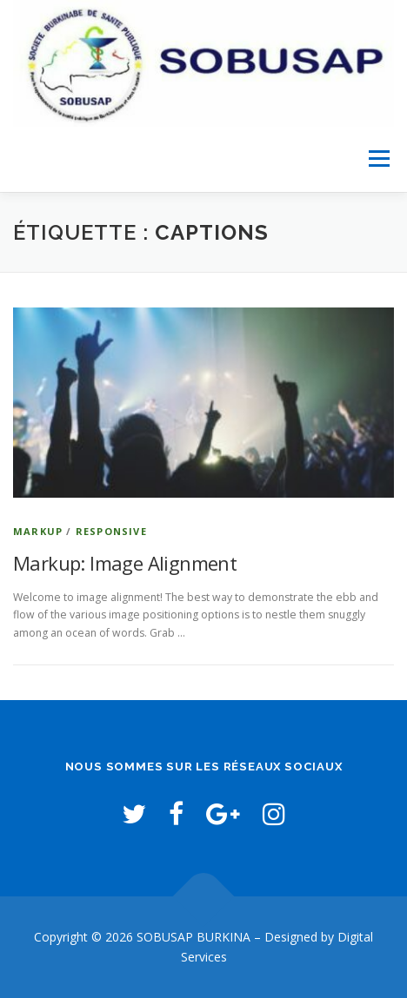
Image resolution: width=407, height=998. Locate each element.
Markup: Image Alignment (125, 563)
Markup (38, 531)
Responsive (111, 531)
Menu (378, 159)
